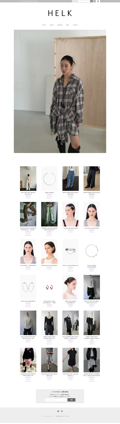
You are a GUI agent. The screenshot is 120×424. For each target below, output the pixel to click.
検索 (91, 1)
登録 (71, 401)
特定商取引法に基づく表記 (62, 417)
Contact (75, 26)
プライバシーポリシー (47, 417)
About (52, 26)
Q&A (67, 26)
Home (44, 26)
